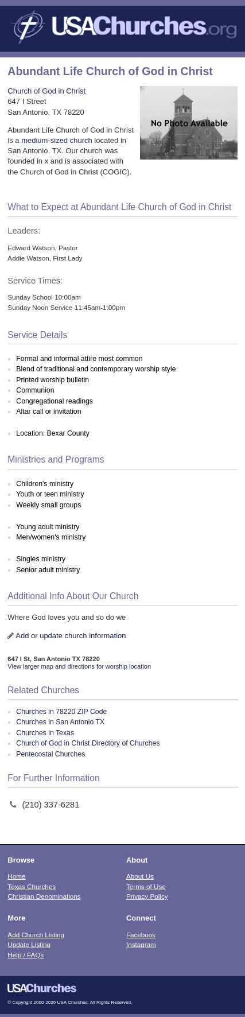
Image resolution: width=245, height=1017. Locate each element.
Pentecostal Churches (50, 754)
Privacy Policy (147, 896)
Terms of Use (146, 886)
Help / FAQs (25, 954)
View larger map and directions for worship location (79, 666)
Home (16, 876)
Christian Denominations (43, 896)
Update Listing (28, 944)
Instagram (141, 944)
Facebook (140, 934)
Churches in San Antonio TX (60, 722)
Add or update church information (70, 635)
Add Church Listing (35, 934)
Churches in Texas (45, 733)
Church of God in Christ (46, 91)
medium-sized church (56, 140)
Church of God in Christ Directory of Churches (88, 743)
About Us (140, 876)
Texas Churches (31, 886)
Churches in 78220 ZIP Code (61, 712)
